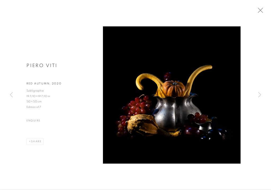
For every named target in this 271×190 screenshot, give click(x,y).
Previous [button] (11, 95)
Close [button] (259, 12)
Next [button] (259, 95)
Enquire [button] (33, 121)
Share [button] (36, 142)
